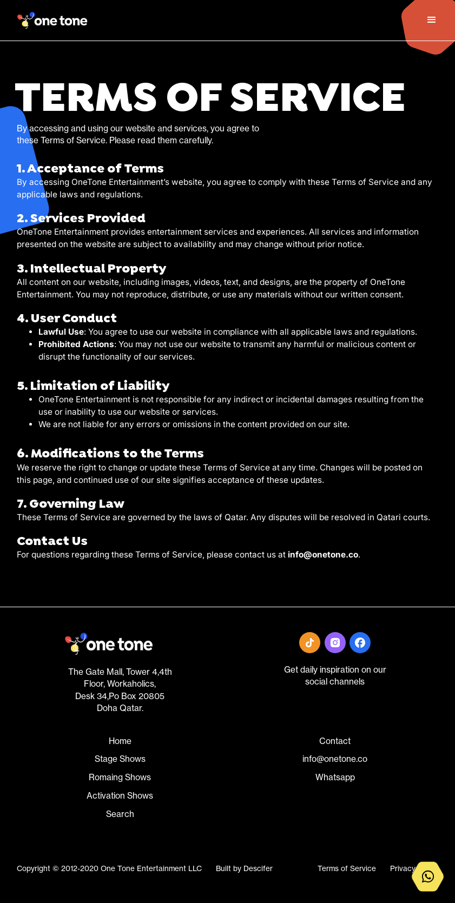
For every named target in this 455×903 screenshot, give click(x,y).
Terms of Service (347, 868)
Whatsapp (335, 777)
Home (120, 741)
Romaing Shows (120, 777)
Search (120, 814)
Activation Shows (120, 796)
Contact (335, 741)
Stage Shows (120, 759)
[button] (430, 20)
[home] (53, 20)
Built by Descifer (244, 868)
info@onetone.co (334, 759)
